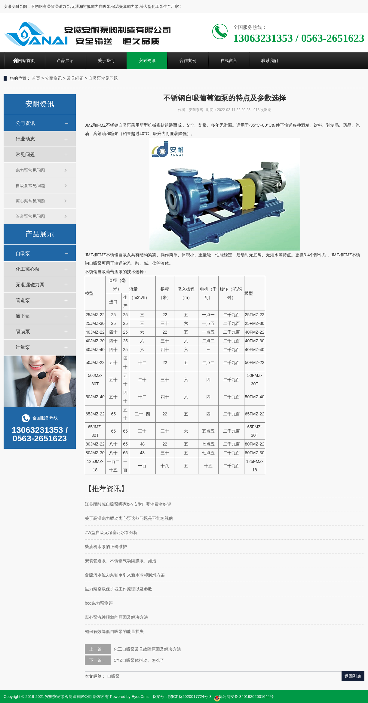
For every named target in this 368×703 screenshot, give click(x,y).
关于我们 (106, 60)
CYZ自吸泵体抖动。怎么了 (139, 660)
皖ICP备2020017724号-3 (190, 696)
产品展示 (65, 60)
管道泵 (23, 300)
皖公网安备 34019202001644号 (244, 697)
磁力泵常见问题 (30, 170)
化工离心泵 (28, 269)
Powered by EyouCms (129, 696)
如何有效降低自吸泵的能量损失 (114, 631)
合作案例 (187, 60)
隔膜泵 (23, 331)
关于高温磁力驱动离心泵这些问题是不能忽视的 (129, 518)
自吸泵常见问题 (103, 78)
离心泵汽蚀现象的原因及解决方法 (116, 617)
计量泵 (23, 347)
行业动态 (25, 138)
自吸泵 (23, 253)
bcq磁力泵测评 (99, 603)
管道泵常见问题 (30, 216)
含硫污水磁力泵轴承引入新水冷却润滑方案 (125, 574)
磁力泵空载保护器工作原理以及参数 (118, 589)
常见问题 (75, 78)
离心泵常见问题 (30, 201)
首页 (36, 78)
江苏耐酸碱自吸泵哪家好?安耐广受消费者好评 (128, 504)
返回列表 (353, 676)
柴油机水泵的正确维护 (106, 546)
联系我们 (269, 60)
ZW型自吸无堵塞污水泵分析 (111, 532)
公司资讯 (25, 123)
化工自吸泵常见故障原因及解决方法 (147, 649)
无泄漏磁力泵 (30, 284)
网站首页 (26, 60)
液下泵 (23, 316)
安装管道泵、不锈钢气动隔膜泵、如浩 (120, 560)
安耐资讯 (147, 60)
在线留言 (228, 60)
